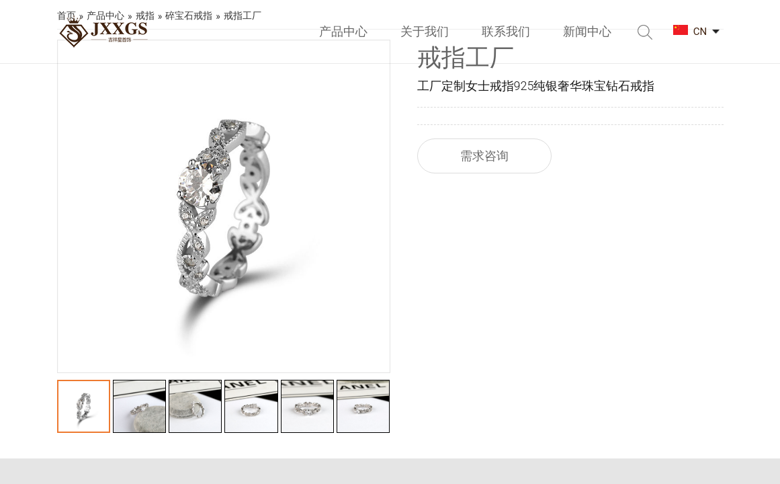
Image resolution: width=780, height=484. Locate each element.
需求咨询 (484, 156)
